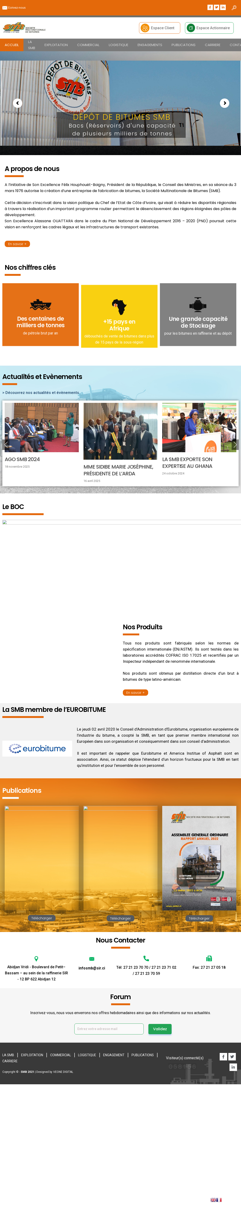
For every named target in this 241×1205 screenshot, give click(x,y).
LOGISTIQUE (118, 44)
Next (235, 443)
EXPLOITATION (56, 44)
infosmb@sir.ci (92, 966)
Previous (5, 443)
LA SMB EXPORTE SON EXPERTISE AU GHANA (187, 461)
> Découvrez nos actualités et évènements (40, 391)
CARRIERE (212, 44)
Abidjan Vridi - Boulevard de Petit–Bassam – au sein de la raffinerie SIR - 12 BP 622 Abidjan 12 (36, 971)
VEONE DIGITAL (63, 1070)
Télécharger (41, 916)
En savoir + (17, 243)
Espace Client (162, 28)
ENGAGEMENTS (150, 44)
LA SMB (31, 44)
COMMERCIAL (88, 44)
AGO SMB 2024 (22, 458)
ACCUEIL (12, 44)
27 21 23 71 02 (163, 966)
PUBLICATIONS (184, 44)
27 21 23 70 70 (136, 966)
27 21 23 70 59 (147, 972)
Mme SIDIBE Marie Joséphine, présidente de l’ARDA (118, 469)
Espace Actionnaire (213, 28)
